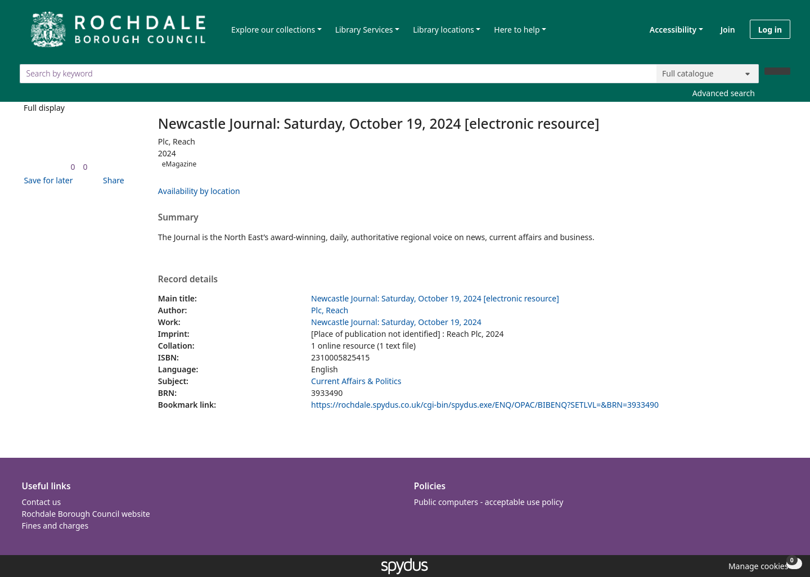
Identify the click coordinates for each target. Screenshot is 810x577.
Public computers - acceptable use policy (489, 502)
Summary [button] (178, 218)
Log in (770, 29)
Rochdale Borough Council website (86, 513)
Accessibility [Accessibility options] (671, 29)
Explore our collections (273, 29)
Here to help (516, 29)
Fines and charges (55, 525)
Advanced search (723, 93)
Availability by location (199, 191)
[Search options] (707, 73)
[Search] (777, 71)
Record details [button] (188, 279)
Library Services (364, 29)
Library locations (443, 29)
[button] (46, 180)
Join (728, 29)
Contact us (41, 502)
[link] (72, 166)
